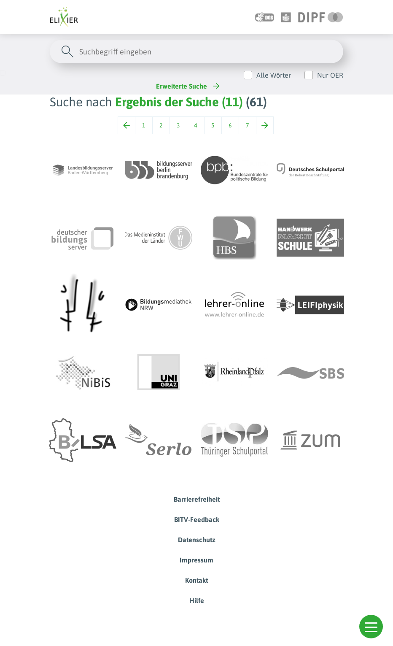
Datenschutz (196, 539)
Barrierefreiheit (197, 499)
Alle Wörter (273, 75)
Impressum (196, 560)
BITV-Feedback (196, 519)
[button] (371, 626)
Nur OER (330, 75)
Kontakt (196, 580)
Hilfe (196, 600)
